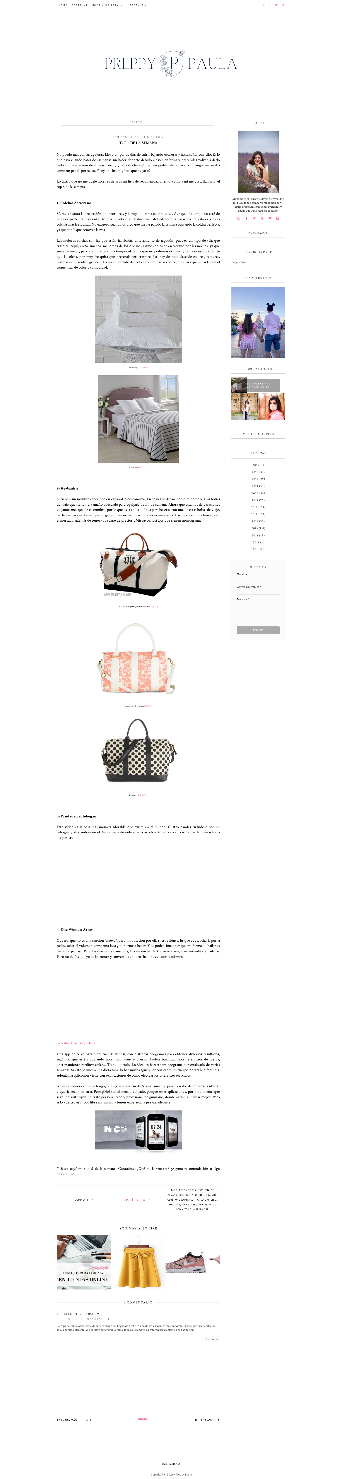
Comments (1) (84, 1199)
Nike (195, 1195)
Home (63, 5)
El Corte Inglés (142, 467)
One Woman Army (186, 1199)
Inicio (142, 1418)
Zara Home (143, 367)
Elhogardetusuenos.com (78, 1314)
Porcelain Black (193, 1204)
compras (184, 1195)
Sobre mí (79, 5)
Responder (211, 1339)
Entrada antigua (206, 1420)
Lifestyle (135, 5)
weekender (201, 1209)
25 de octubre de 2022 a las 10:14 (84, 1319)
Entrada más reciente (74, 1420)
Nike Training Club (78, 1043)
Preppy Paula (239, 262)
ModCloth (148, 706)
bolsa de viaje (189, 1190)
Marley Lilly (153, 606)
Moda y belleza (105, 5)
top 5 (188, 1209)
